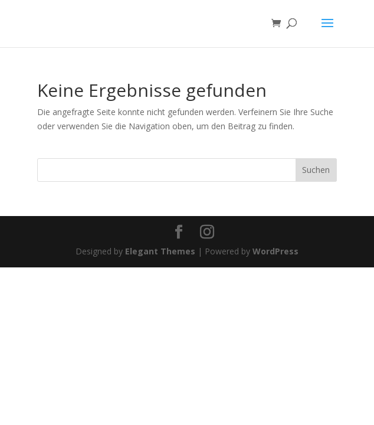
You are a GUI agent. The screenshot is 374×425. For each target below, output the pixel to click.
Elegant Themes (160, 251)
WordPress (275, 251)
